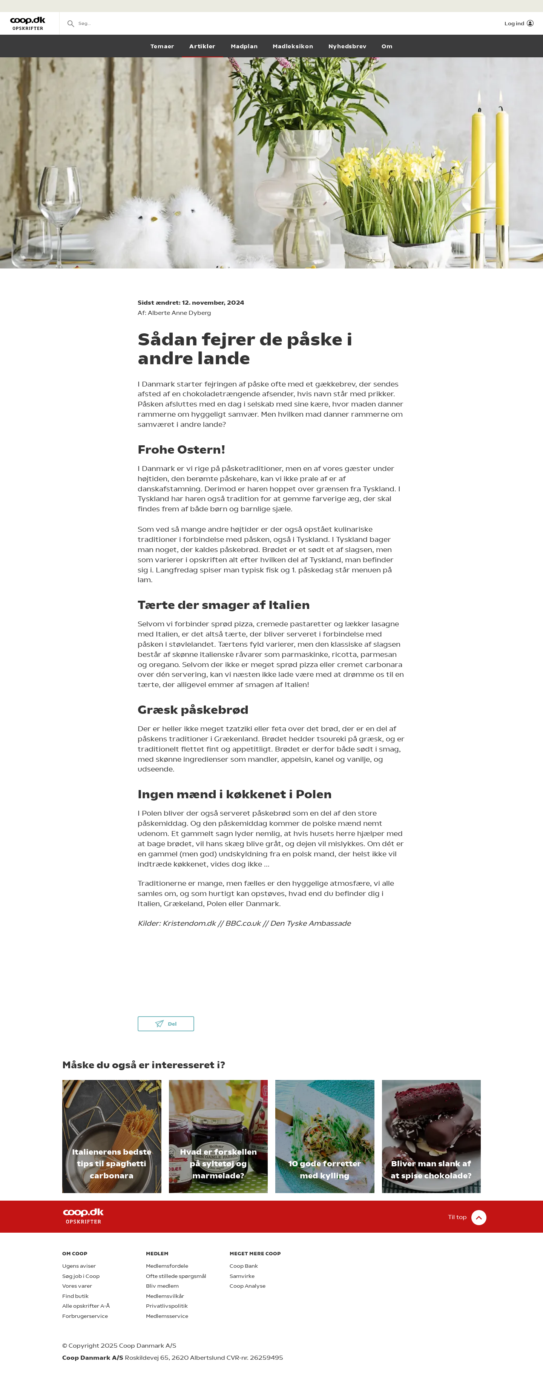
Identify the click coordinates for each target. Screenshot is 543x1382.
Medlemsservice (167, 1316)
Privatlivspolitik (167, 1306)
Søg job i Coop (81, 1276)
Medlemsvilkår (165, 1296)
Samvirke (242, 1276)
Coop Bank (244, 1266)
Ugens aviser (79, 1266)
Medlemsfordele (167, 1266)
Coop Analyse (247, 1286)
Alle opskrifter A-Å (86, 1306)
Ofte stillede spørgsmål (176, 1276)
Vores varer (77, 1286)
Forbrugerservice (85, 1316)
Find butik (75, 1296)
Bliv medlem (162, 1286)
